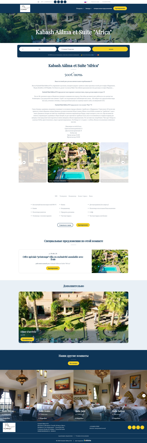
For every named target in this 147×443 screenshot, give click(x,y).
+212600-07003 (93, 426)
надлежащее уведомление (65, 436)
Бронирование (120, 8)
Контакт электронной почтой (96, 428)
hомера (89, 8)
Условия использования (82, 436)
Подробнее (6, 418)
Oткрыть (80, 8)
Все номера (73, 363)
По (39, 49)
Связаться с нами (65, 225)
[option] (73, 162)
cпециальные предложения (103, 8)
